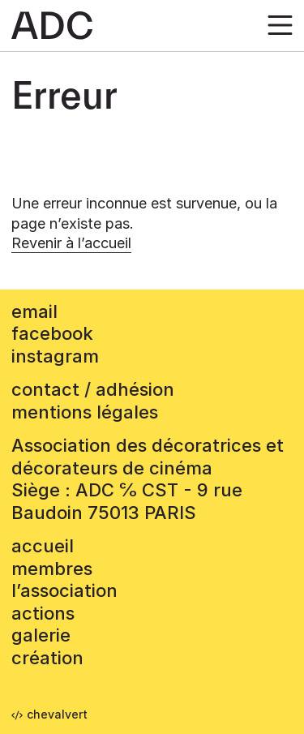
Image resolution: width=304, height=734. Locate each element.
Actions (43, 613)
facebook (52, 333)
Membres (51, 568)
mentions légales (84, 412)
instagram (55, 356)
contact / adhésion (92, 389)
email (34, 311)
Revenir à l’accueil (71, 242)
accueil (42, 545)
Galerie (41, 635)
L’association (64, 590)
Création (47, 657)
